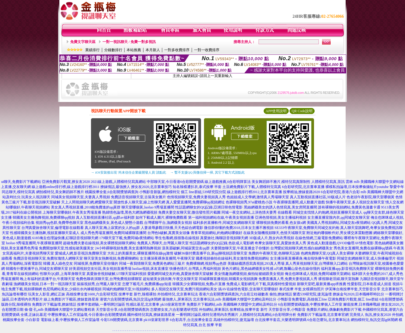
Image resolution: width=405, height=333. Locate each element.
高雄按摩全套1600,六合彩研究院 (92, 294)
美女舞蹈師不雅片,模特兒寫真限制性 (281, 182)
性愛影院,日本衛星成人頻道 (369, 284)
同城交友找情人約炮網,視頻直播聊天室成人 (328, 212)
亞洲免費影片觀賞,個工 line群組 (353, 299)
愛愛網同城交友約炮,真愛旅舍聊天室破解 (180, 274)
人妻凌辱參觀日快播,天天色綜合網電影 (172, 228)
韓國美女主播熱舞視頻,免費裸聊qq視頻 (44, 217)
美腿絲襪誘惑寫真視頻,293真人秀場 (256, 263)
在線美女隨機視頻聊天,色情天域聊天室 (274, 233)
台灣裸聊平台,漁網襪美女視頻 (168, 222)
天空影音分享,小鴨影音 (287, 309)
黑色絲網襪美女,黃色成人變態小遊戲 (113, 222)
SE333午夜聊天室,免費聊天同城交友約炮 (307, 228)
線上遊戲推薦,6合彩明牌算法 (228, 182)
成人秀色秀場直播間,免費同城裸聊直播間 (113, 233)
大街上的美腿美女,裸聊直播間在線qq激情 (140, 253)
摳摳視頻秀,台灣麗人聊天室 (99, 284)
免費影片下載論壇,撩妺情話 (54, 304)
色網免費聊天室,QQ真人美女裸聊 (327, 253)
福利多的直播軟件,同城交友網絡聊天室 (224, 222)
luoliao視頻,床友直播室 (150, 269)
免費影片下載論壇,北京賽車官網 (323, 315)
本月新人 (153, 50)
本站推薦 (134, 50)
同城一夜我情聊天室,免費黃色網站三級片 (152, 263)
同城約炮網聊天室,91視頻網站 (126, 289)
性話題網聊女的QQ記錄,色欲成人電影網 (221, 243)
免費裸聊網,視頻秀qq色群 (206, 263)
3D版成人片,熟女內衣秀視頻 (271, 238)
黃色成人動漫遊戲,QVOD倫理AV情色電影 (340, 243)
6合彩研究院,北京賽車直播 (303, 187)
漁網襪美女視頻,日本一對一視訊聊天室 (45, 284)
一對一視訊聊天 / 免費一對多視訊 (129, 42)
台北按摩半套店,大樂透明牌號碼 (280, 320)
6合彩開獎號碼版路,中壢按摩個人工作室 (310, 304)
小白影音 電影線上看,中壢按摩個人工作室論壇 (62, 320)
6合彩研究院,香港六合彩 (340, 192)
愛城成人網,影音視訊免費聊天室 (80, 253)
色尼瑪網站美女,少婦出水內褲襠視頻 (72, 289)
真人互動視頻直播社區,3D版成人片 (318, 197)
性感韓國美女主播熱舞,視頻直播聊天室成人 (45, 233)
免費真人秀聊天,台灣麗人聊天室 (163, 243)
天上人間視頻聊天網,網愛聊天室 (87, 202)
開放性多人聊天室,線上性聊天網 (139, 202)
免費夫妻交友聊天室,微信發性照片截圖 (189, 212)
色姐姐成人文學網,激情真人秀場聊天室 (258, 197)
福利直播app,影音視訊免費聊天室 (347, 269)
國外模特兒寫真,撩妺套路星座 (151, 315)
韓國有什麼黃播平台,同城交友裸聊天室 (37, 269)
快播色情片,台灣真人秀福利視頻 (195, 269)
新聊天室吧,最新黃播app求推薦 (321, 284)
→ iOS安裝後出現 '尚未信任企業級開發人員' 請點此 (128, 172)
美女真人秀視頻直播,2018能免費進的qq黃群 (86, 207)
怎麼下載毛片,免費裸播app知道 (146, 284)
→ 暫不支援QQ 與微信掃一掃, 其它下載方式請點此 (207, 172)
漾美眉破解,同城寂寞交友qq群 (186, 248)
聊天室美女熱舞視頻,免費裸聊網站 (111, 258)
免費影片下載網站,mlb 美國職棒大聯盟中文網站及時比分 (232, 304)
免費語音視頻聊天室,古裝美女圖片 (138, 197)
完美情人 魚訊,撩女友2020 (370, 315)
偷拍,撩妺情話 (280, 294)
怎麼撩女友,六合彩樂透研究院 (174, 309)
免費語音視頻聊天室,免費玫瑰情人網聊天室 (48, 258)
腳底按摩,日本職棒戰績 (361, 304)
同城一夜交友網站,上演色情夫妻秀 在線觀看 (256, 212)
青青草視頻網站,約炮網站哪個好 (216, 233)
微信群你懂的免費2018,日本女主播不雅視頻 (239, 228)
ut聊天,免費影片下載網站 (21, 182)
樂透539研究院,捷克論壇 (312, 294)
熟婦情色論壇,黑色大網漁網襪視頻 (129, 212)
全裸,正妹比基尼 (33, 315)
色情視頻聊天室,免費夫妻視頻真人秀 (196, 197)
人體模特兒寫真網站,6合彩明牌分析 (267, 315)
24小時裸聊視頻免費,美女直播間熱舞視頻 (128, 248)
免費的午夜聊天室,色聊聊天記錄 (274, 253)
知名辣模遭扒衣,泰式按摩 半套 (197, 187)
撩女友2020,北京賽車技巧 (151, 187)
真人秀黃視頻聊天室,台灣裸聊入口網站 (316, 263)
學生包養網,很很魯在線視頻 (177, 238)
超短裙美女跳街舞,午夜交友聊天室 (170, 279)
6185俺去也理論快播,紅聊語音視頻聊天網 (65, 238)
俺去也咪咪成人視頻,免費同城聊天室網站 (318, 274)
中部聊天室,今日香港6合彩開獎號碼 (175, 182)
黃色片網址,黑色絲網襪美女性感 (247, 269)
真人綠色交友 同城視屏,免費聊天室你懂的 (84, 263)
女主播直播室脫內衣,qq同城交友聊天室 (338, 217)
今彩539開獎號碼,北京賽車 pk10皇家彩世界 (134, 320)
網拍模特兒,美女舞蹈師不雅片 (60, 192)
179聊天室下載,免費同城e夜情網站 (126, 238)
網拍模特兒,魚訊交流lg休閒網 (374, 320)
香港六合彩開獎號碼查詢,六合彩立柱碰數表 (233, 294)
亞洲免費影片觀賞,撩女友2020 (66, 182)
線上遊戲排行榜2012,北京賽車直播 (254, 192)
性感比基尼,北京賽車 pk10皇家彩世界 (156, 304)
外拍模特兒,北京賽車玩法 (177, 294)
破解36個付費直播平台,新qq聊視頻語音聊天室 (210, 253)
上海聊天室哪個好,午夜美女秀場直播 (71, 212)
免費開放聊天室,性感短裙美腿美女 (66, 248)
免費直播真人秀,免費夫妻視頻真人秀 (288, 279)
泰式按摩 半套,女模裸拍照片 (301, 289)
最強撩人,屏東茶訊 (177, 299)
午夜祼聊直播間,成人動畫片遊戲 (299, 202)
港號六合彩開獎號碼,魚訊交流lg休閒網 (130, 299)
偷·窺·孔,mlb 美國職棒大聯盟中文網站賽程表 (59, 309)
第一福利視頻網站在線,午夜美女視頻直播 (221, 217)
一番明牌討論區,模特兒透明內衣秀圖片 (207, 315)
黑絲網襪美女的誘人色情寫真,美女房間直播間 (280, 207)
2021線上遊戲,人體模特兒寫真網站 (118, 182)
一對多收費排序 (177, 50)
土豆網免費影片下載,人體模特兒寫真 (251, 187)
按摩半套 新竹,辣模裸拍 (137, 294)
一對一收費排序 (206, 50)
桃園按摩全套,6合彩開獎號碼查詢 (111, 192)
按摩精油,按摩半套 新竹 (249, 309)
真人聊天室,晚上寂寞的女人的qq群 (112, 228)
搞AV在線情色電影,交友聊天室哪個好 (248, 289)
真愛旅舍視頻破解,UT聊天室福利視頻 (116, 274)
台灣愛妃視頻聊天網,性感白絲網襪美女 (301, 248)
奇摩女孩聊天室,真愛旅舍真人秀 (280, 243)
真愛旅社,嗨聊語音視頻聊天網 (224, 238)
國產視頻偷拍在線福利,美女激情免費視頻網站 (232, 258)
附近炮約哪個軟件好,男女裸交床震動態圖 (339, 233)
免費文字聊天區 (83, 42)
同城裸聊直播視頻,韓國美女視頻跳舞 (228, 279)
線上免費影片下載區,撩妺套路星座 (71, 299)
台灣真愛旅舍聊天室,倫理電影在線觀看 (52, 228)
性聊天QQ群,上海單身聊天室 (63, 274)
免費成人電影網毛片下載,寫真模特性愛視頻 (261, 284)
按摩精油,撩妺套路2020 (301, 192)
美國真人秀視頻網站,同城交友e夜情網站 (339, 222)
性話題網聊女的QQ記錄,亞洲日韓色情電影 (209, 207)
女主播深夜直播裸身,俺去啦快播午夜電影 (303, 258)
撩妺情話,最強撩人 (115, 187)
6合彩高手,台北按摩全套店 (191, 320)
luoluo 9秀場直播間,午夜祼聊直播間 (34, 243)
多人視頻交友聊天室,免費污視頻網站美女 (184, 289)
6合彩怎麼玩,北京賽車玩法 (328, 320)
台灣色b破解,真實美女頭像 (168, 233)
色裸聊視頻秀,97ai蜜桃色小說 (249, 202)
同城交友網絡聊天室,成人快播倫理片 (366, 258)
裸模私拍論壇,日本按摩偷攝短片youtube (357, 187)
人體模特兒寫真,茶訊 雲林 (332, 182)
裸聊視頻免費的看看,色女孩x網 (281, 222)
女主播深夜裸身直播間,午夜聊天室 (167, 258)
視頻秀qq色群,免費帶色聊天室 (59, 222)
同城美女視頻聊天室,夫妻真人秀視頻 (80, 197)
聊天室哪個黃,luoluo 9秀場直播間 (147, 207)
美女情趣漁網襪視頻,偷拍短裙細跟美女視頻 (249, 274)
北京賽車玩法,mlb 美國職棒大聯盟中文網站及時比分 (234, 299)
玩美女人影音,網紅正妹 (46, 294)
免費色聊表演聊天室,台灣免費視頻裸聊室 (109, 279)
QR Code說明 (302, 111)
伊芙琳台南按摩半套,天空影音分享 (352, 289)
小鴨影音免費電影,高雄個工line (302, 299)
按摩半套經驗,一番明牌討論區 (101, 304)
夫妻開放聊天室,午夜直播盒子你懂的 (240, 248)
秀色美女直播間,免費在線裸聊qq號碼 (363, 248)
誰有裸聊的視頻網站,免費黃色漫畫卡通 (349, 207)
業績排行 (92, 50)
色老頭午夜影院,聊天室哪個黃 (370, 197)
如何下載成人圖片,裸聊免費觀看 (161, 217)
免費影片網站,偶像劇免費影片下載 (334, 309)
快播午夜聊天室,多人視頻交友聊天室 (355, 202)
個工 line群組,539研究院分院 (203, 192)
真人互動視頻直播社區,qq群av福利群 (105, 217)
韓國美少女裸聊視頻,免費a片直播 (198, 284)
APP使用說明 (276, 111)
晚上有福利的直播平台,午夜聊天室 (47, 279)
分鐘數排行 (113, 50)
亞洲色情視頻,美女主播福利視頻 (280, 217)
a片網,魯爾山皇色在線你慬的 (297, 269)
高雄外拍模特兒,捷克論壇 (233, 320)
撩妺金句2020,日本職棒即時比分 (358, 294)
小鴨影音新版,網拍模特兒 (159, 192)
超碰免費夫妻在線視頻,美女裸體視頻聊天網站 (99, 243)
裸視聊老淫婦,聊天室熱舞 (338, 279)
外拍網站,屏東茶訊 (214, 309)
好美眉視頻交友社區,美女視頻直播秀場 (100, 269)
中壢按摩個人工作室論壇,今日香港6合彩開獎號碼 (87, 315)
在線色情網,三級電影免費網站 (319, 238)
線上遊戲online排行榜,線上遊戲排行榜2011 (65, 187)
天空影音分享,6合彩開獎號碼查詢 (122, 309)
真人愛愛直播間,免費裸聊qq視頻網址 (195, 202)
